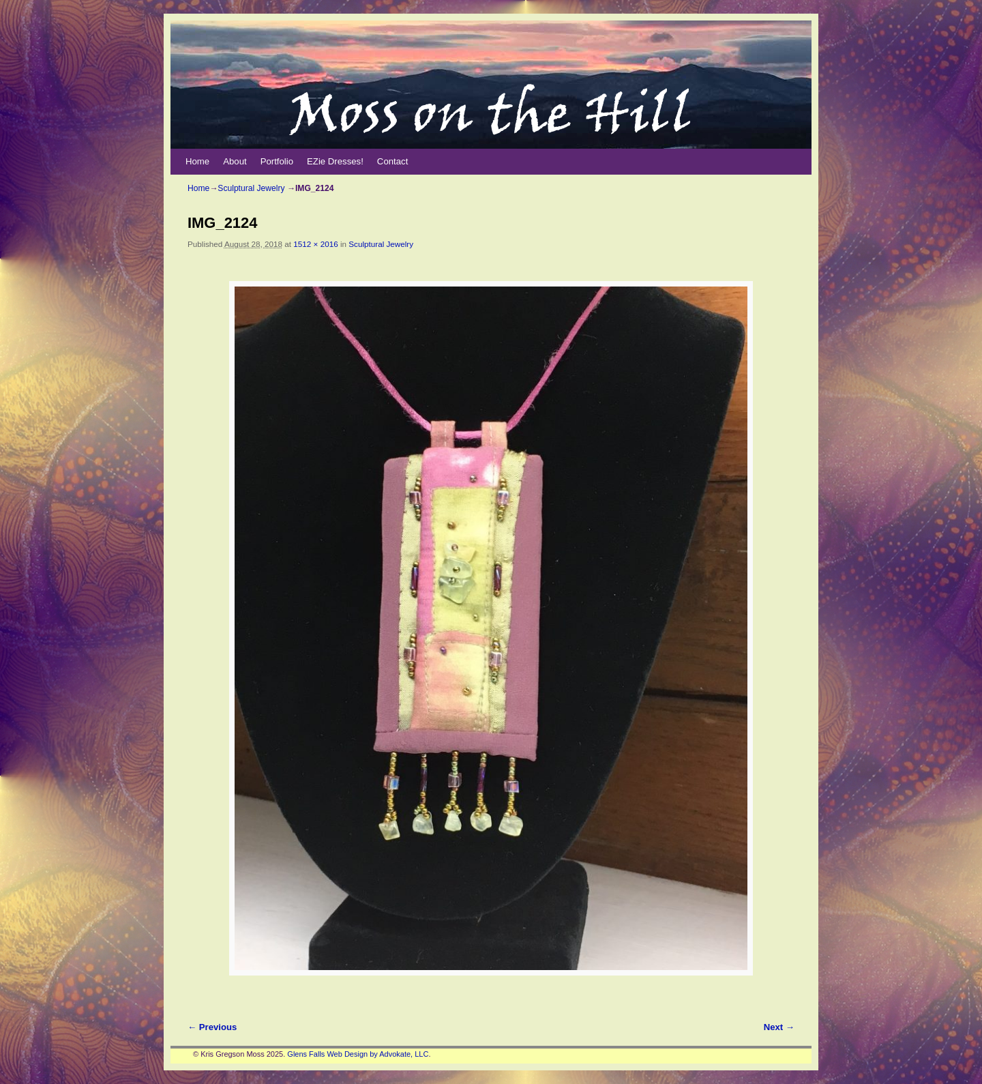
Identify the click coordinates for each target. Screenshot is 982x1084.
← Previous (212, 1027)
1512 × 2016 (315, 243)
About (234, 161)
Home (197, 161)
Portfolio (277, 161)
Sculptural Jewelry (251, 188)
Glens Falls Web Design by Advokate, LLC (357, 1054)
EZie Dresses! (335, 161)
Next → (779, 1027)
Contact (392, 161)
